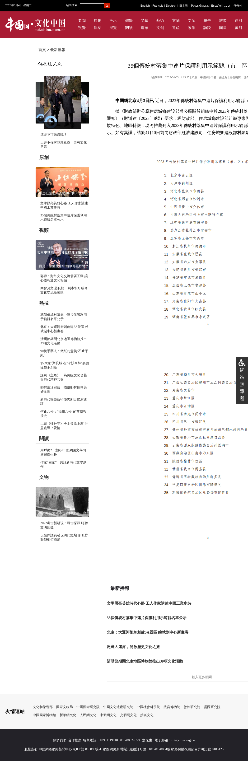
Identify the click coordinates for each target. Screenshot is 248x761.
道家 (144, 28)
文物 (176, 21)
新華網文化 (68, 715)
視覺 (82, 28)
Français (157, 5)
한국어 (237, 5)
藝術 (160, 21)
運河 (238, 21)
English (145, 5)
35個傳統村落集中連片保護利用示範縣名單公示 (147, 618)
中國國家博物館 (44, 715)
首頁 (42, 50)
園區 (223, 28)
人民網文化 (88, 715)
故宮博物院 (172, 707)
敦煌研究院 (192, 707)
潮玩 (113, 21)
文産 (191, 21)
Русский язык (200, 5)
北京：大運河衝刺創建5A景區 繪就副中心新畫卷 (147, 632)
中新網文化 (108, 715)
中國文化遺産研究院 (118, 707)
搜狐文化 (147, 715)
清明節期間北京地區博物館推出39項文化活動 (145, 661)
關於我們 (59, 740)
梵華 (144, 21)
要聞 (82, 21)
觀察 (97, 28)
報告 (207, 21)
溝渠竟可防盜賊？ (53, 134)
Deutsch (171, 5)
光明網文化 (128, 715)
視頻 (44, 230)
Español (216, 5)
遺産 (176, 28)
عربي (227, 5)
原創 (97, 21)
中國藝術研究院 (88, 707)
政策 (191, 28)
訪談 (207, 28)
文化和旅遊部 (43, 707)
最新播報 (57, 50)
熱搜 (44, 303)
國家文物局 (64, 707)
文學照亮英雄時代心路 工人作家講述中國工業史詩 (149, 603)
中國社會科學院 (148, 707)
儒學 (129, 21)
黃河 (238, 28)
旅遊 (223, 21)
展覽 (113, 28)
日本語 (183, 5)
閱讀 (129, 28)
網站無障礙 (242, 384)
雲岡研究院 (212, 707)
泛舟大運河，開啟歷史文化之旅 (133, 647)
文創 (160, 28)
